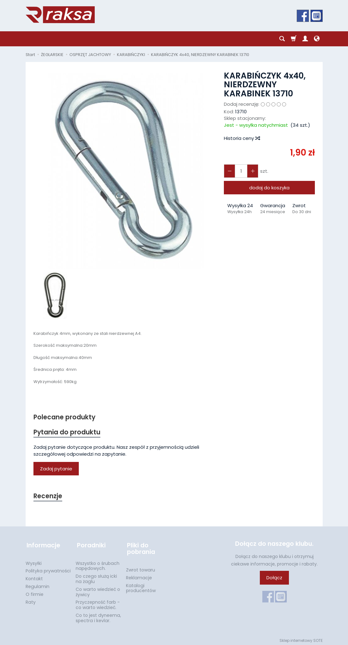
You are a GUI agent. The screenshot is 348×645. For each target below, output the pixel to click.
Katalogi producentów (141, 586)
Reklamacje (139, 576)
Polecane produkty (64, 417)
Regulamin (37, 584)
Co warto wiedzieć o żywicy (98, 590)
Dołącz (274, 578)
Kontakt (34, 577)
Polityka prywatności (48, 569)
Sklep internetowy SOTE (301, 638)
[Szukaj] (282, 38)
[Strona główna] (60, 14)
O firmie (34, 592)
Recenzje (48, 496)
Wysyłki (34, 561)
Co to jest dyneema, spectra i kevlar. (98, 616)
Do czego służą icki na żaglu (96, 577)
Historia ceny (242, 138)
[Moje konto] (305, 38)
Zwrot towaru (140, 568)
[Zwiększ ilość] (229, 171)
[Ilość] (240, 171)
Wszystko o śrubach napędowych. (97, 564)
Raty (31, 600)
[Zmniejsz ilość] (251, 171)
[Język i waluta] (317, 38)
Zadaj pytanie (56, 469)
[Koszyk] (294, 38)
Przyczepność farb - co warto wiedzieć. (98, 603)
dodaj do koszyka (269, 187)
